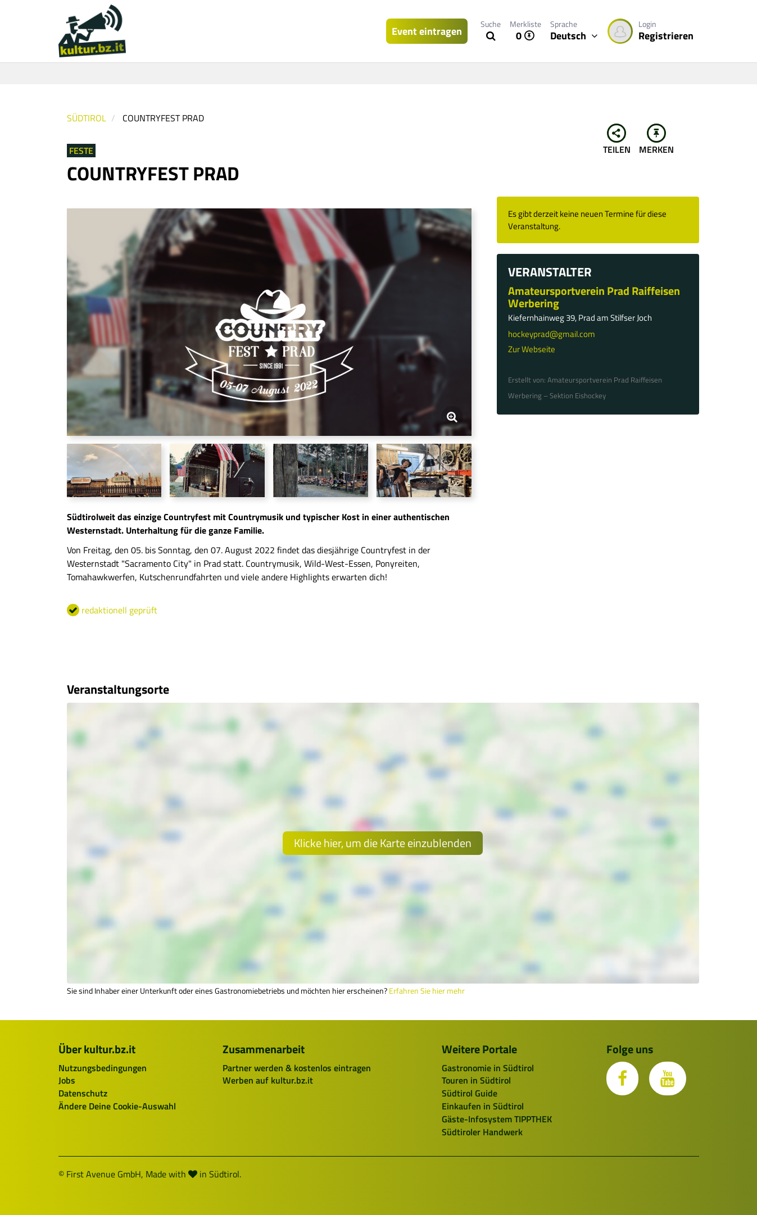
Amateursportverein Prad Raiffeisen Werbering (594, 297)
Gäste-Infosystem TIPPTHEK (497, 1119)
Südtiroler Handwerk (482, 1132)
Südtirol (86, 118)
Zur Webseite (531, 349)
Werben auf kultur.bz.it (268, 1080)
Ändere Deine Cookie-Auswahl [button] (117, 1106)
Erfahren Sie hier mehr (427, 990)
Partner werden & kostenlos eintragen (297, 1068)
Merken (656, 140)
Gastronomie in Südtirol (488, 1068)
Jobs (66, 1080)
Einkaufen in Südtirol (483, 1106)
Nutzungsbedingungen (102, 1068)
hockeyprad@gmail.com (551, 333)
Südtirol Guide (469, 1093)
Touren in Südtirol (476, 1080)
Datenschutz (82, 1093)
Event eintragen (427, 31)
